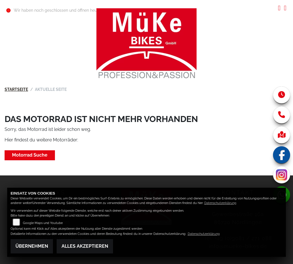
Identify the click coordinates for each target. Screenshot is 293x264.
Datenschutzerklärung (220, 203)
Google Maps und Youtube (43, 223)
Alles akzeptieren (85, 246)
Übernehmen (31, 246)
